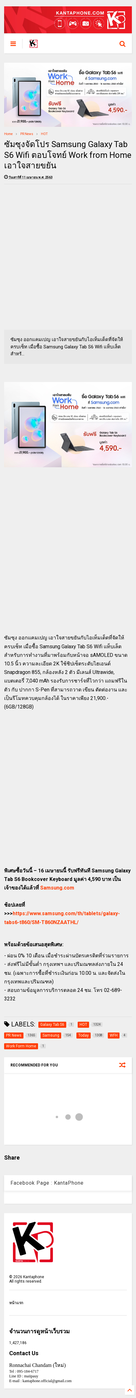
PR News (26, 134)
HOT (44, 134)
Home (8, 134)
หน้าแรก (16, 1303)
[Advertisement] (68, 257)
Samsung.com (57, 888)
